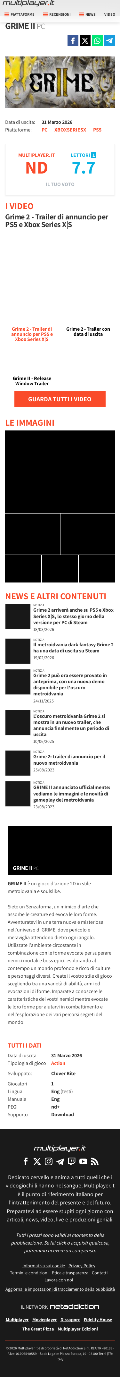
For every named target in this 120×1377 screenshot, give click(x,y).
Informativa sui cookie (43, 1265)
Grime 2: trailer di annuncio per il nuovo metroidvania (69, 759)
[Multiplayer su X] (37, 1161)
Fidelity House (98, 1319)
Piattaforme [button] (19, 14)
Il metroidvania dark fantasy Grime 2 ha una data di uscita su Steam (73, 647)
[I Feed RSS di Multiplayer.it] (95, 1161)
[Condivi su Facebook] (73, 40)
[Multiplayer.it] (28, 3)
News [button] (87, 14)
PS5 (97, 129)
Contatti (100, 1273)
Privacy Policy (81, 1265)
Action (58, 1063)
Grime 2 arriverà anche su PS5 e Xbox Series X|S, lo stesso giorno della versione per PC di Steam (73, 616)
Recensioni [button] (57, 14)
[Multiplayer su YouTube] (83, 1161)
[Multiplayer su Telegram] (60, 1161)
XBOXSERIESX (70, 129)
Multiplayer (17, 1319)
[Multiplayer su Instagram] (48, 1161)
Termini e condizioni (29, 1273)
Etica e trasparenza (70, 1273)
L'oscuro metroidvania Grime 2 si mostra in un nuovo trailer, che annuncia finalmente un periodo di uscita (71, 725)
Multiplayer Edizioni (78, 1329)
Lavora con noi (58, 1280)
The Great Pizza (38, 1329)
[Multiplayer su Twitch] (72, 1161)
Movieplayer (44, 1319)
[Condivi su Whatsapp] (97, 40)
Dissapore (70, 1319)
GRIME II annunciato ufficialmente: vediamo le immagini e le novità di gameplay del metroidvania (71, 793)
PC (44, 129)
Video (109, 14)
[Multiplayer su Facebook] (25, 1161)
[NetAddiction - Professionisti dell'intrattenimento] (74, 1307)
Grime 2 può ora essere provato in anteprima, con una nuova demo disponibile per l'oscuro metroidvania (70, 684)
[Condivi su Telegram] (109, 40)
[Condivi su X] (85, 40)
